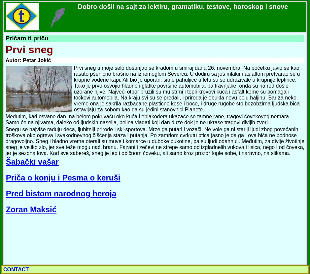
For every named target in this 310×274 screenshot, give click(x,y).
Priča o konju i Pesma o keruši (63, 177)
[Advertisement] (54, 239)
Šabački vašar (32, 161)
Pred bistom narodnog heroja (61, 193)
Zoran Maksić (31, 209)
